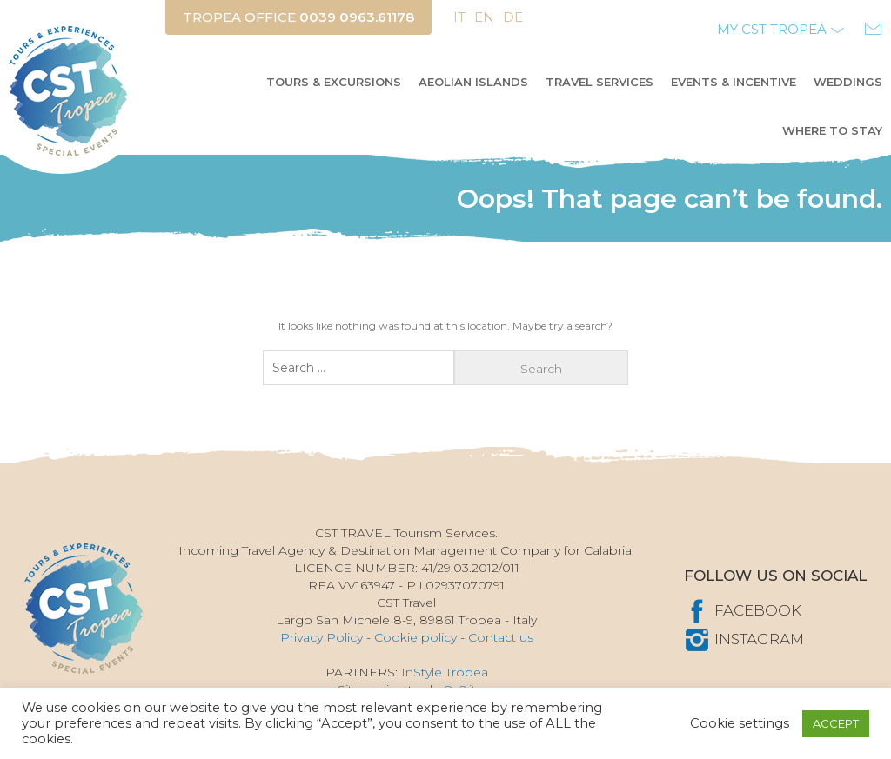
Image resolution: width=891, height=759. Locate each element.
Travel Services (599, 82)
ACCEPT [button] (836, 723)
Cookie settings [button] (739, 723)
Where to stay (832, 130)
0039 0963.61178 (356, 17)
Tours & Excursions (333, 82)
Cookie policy (415, 637)
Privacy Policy (321, 637)
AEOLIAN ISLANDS (473, 82)
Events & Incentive (733, 82)
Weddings (848, 82)
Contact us (500, 637)
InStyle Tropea (444, 672)
